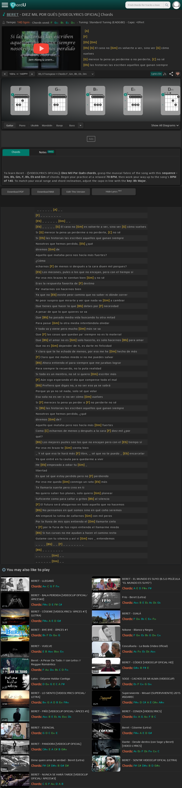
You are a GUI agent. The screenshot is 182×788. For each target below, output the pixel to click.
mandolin (47, 125)
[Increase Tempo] (32, 73)
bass (72, 125)
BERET (13, 14)
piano (22, 125)
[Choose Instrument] (80, 125)
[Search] (166, 5)
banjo (59, 125)
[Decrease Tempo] (5, 73)
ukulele (35, 125)
